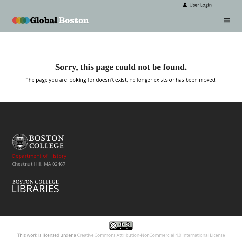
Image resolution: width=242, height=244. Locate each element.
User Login (200, 5)
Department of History (39, 155)
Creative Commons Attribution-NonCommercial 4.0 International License (151, 235)
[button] (227, 20)
